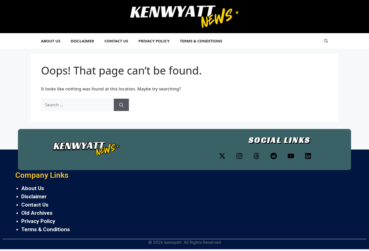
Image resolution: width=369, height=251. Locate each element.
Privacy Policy (154, 40)
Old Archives (37, 213)
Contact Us (116, 40)
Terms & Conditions (201, 40)
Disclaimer (82, 40)
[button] (326, 41)
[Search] (121, 105)
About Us (50, 40)
